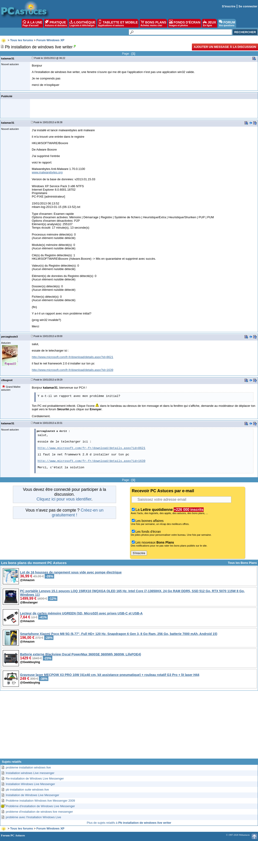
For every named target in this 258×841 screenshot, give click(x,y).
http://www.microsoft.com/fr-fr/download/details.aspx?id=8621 (72, 357)
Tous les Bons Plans (242, 563)
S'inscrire (228, 6)
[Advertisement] (129, 726)
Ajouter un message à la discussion (225, 47)
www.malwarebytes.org (47, 172)
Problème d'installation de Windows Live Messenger (40, 806)
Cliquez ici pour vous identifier (63, 499)
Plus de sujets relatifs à (129, 822)
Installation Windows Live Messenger (30, 784)
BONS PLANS (153, 23)
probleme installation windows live (28, 767)
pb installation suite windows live (27, 789)
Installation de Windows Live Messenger (32, 795)
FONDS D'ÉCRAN (184, 23)
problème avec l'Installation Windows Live (33, 817)
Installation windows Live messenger (30, 773)
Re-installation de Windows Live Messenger (35, 778)
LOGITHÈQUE (82, 23)
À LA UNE (32, 23)
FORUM (227, 23)
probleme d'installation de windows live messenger (39, 811)
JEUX (209, 23)
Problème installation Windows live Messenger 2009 (40, 800)
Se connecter (247, 6)
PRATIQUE (56, 23)
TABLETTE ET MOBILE (118, 23)
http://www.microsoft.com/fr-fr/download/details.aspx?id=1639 (72, 370)
